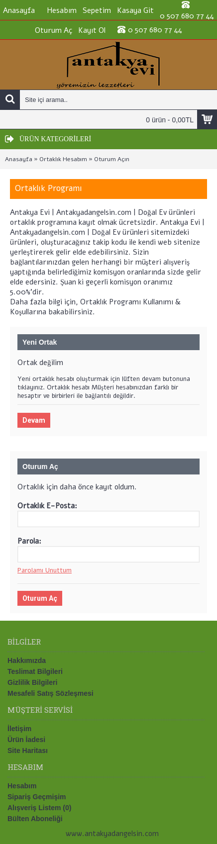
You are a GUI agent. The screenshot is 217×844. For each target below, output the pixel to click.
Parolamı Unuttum (44, 570)
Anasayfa (18, 159)
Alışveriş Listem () (39, 808)
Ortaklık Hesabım (63, 159)
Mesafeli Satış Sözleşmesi (50, 693)
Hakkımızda (26, 660)
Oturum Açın (111, 159)
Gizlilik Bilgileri (32, 682)
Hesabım (21, 786)
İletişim (19, 729)
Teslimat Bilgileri (35, 671)
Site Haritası (27, 750)
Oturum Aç (39, 598)
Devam (33, 420)
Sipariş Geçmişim (36, 797)
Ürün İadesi (26, 740)
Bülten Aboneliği (35, 819)
